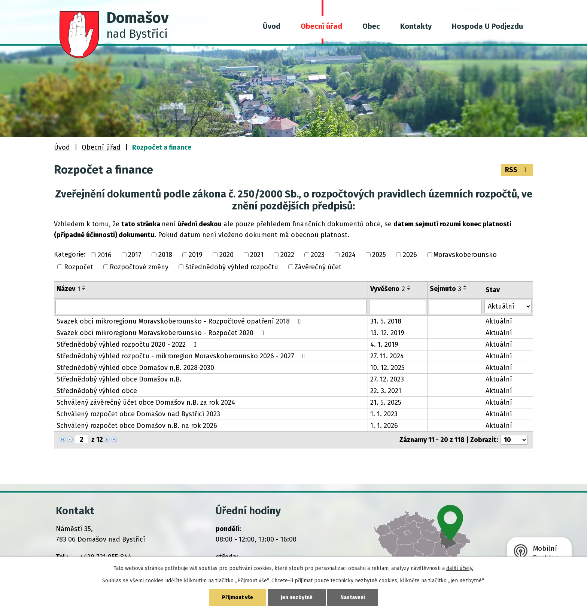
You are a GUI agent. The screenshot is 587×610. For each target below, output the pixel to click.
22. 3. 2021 (385, 391)
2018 (165, 255)
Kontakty (416, 26)
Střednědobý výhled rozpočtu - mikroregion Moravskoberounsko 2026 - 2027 (182, 356)
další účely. (459, 568)
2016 (105, 255)
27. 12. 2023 (387, 379)
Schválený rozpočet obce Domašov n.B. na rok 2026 (137, 426)
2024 (348, 255)
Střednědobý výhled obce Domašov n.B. (119, 379)
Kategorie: (70, 254)
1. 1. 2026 (384, 426)
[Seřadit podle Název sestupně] (84, 289)
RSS (517, 170)
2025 (379, 255)
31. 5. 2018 (385, 321)
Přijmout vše (237, 597)
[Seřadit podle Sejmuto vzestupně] (465, 286)
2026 (410, 255)
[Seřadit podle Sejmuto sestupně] (465, 289)
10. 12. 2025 (387, 368)
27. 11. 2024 (387, 356)
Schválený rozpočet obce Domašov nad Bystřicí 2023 (138, 414)
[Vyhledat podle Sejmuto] (455, 307)
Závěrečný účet (318, 267)
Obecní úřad (321, 26)
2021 (257, 255)
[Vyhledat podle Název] (211, 307)
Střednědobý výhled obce (97, 391)
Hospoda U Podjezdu (487, 26)
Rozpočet (78, 267)
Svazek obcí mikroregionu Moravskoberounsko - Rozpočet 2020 (162, 333)
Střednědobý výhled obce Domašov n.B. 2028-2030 (135, 368)
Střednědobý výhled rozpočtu (231, 267)
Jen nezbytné (297, 597)
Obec (371, 26)
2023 (318, 255)
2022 (287, 255)
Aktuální (499, 321)
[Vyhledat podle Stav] (508, 306)
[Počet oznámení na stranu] (514, 440)
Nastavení (352, 597)
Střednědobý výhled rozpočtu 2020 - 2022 (128, 344)
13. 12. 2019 (387, 333)
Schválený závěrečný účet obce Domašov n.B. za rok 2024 (146, 402)
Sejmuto (445, 289)
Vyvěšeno (387, 289)
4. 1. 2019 (384, 344)
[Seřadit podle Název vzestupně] (84, 286)
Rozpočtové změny (139, 267)
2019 (196, 255)
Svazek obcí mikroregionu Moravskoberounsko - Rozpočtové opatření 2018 (180, 321)
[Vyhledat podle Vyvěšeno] (397, 307)
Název (68, 289)
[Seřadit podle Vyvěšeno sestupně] (409, 289)
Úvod (271, 26)
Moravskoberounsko (465, 255)
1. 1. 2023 (384, 414)
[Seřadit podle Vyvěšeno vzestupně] (409, 286)
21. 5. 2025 (385, 402)
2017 (135, 255)
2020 (226, 255)
